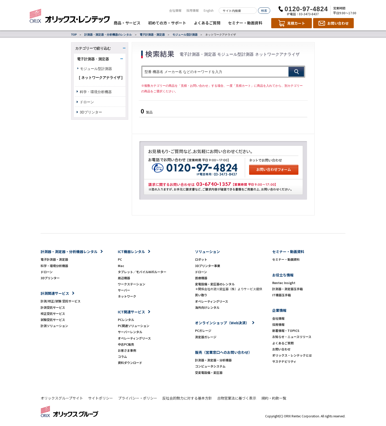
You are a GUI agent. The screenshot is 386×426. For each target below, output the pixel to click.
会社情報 (175, 10)
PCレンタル (126, 319)
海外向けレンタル (208, 307)
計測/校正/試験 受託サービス (61, 301)
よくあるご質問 (207, 22)
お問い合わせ (281, 349)
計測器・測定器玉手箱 (287, 289)
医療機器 (201, 278)
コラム (122, 356)
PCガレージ (203, 330)
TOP (74, 34)
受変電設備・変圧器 (208, 372)
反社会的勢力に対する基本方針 (187, 398)
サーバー (124, 290)
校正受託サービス (53, 313)
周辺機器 (124, 278)
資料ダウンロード (130, 362)
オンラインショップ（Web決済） (222, 322)
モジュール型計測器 (185, 34)
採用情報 (192, 10)
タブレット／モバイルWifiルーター (142, 272)
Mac (121, 265)
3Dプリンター (91, 112)
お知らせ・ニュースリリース (291, 336)
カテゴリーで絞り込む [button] (93, 48)
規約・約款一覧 (273, 398)
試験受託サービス (53, 319)
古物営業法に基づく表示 (236, 398)
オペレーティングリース (134, 338)
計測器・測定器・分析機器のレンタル (108, 34)
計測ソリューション (54, 326)
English (209, 10)
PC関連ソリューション (133, 326)
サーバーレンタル (130, 332)
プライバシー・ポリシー (137, 398)
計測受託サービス (53, 307)
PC (120, 259)
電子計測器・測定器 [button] (93, 59)
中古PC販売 (126, 344)
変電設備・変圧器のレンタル (215, 284)
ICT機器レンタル (131, 251)
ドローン (87, 102)
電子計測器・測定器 (152, 34)
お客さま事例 (127, 350)
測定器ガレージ (205, 337)
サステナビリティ (284, 361)
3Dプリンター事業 (207, 265)
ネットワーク (127, 296)
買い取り (201, 295)
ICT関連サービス (131, 311)
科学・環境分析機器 (96, 92)
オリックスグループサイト (62, 398)
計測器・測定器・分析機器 (213, 360)
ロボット (201, 259)
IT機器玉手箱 (281, 295)
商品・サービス (127, 22)
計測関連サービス (55, 293)
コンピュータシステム (210, 366)
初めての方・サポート (167, 22)
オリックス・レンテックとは (292, 355)
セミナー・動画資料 (245, 22)
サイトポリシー (100, 398)
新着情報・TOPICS (285, 330)
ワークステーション (131, 284)
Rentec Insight (283, 283)
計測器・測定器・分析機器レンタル (69, 251)
